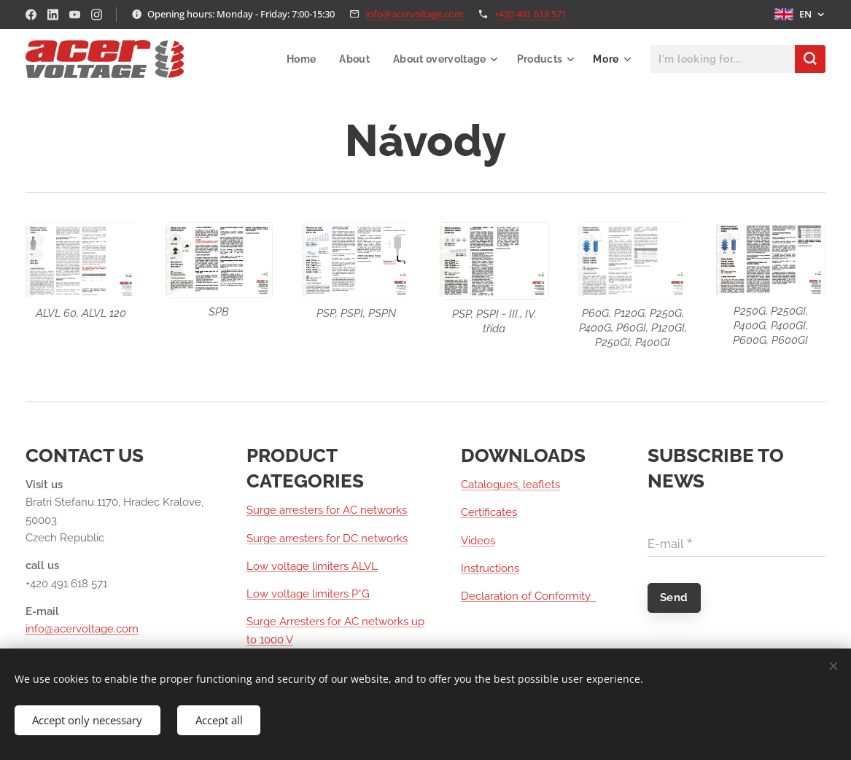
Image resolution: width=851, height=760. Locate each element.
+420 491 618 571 (530, 13)
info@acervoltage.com (414, 13)
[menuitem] (296, 59)
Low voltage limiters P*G (308, 593)
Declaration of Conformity (529, 596)
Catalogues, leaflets (510, 484)
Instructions (490, 568)
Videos (478, 540)
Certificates (489, 512)
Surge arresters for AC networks (326, 510)
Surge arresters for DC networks (327, 537)
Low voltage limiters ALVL (312, 566)
